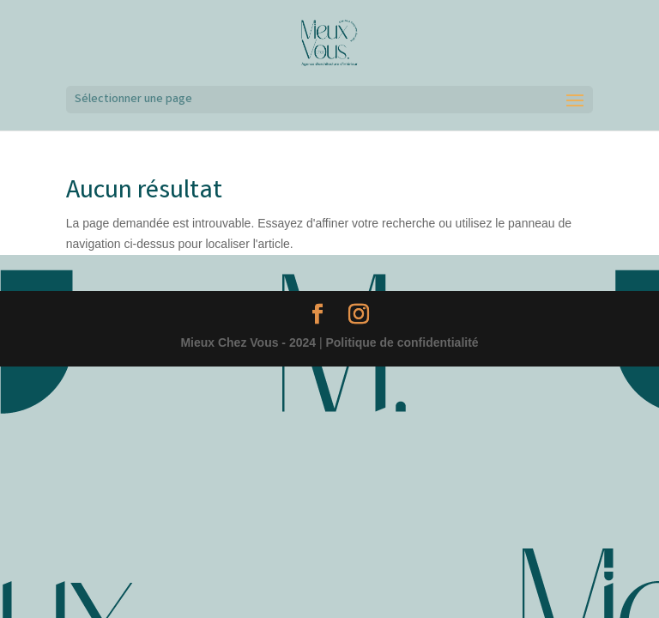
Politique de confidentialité (401, 342)
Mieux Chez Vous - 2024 (248, 342)
